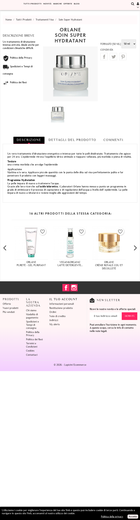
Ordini (52, 312)
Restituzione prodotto (61, 308)
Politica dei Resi (34, 339)
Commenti (113, 140)
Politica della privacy (112, 516)
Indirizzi (53, 320)
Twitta (113, 56)
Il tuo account (63, 299)
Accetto (133, 516)
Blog (77, 3)
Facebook (66, 287)
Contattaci (31, 354)
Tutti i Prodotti (32, 3)
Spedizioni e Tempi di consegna (32, 324)
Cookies (30, 350)
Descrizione (29, 140)
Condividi (104, 56)
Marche (57, 3)
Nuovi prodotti (10, 308)
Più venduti (9, 312)
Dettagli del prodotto (72, 140)
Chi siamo (31, 310)
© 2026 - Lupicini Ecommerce (70, 364)
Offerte (67, 3)
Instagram (74, 287)
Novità (47, 3)
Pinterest (122, 56)
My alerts (54, 324)
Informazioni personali (61, 304)
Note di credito (57, 316)
